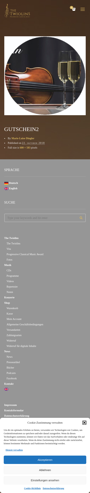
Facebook (12, 378)
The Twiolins (11, 238)
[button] (84, 423)
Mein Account (14, 319)
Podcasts (11, 373)
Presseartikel (13, 362)
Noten (10, 292)
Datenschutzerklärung (53, 488)
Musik (7, 265)
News (7, 351)
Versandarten (13, 329)
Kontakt (9, 383)
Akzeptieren (45, 459)
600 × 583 (25, 147)
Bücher (10, 367)
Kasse (10, 313)
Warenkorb (12, 308)
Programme (13, 276)
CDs (9, 270)
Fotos (9, 259)
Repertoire (12, 286)
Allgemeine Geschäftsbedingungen (25, 324)
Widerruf (11, 340)
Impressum (10, 405)
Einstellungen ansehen (45, 480)
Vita (9, 249)
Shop (7, 302)
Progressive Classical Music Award (25, 254)
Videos (10, 281)
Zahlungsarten (14, 335)
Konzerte (9, 297)
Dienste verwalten (14, 450)
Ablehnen (45, 470)
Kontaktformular (14, 410)
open (83, 9)
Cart (72, 8)
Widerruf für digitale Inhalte (21, 346)
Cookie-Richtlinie (32, 488)
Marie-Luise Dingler (22, 138)
